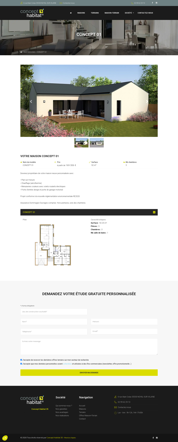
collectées (67, 364)
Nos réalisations (62, 415)
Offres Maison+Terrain (88, 415)
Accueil (82, 406)
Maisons (81, 13)
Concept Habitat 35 (55, 437)
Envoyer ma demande (89, 373)
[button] (30, 101)
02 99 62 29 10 (139, 3)
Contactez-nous (67, 3)
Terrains (95, 13)
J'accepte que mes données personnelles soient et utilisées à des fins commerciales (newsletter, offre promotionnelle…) (75, 364)
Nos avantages (62, 412)
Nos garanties (61, 409)
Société (128, 13)
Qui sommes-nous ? (64, 406)
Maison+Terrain (112, 13)
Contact (82, 419)
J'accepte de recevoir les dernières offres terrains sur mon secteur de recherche (54, 360)
